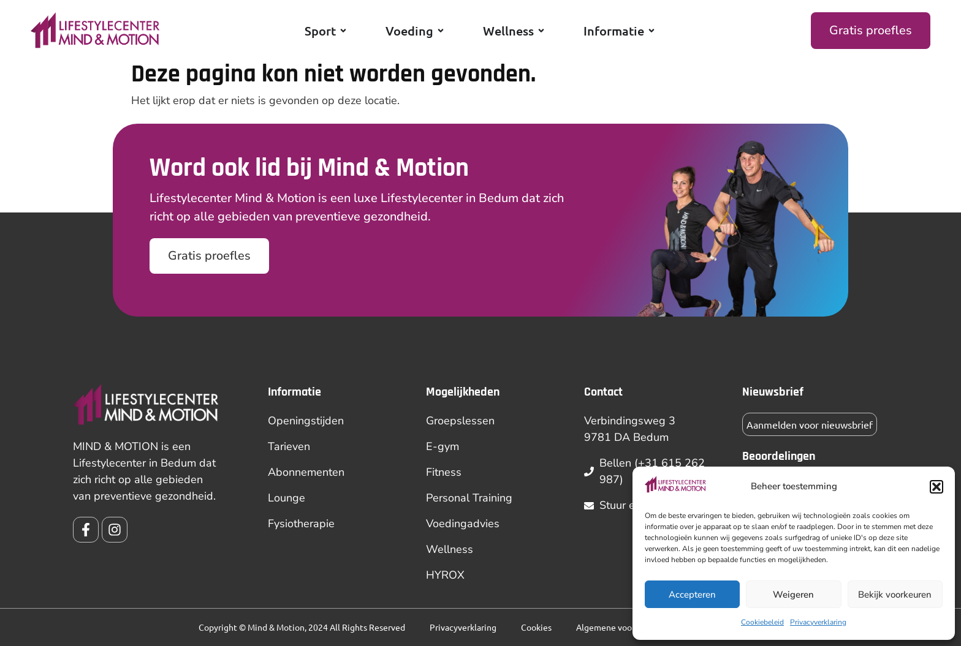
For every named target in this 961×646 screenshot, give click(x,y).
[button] (936, 487)
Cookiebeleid (762, 622)
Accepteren (692, 594)
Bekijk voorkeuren (895, 594)
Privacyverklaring (818, 622)
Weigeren (793, 594)
